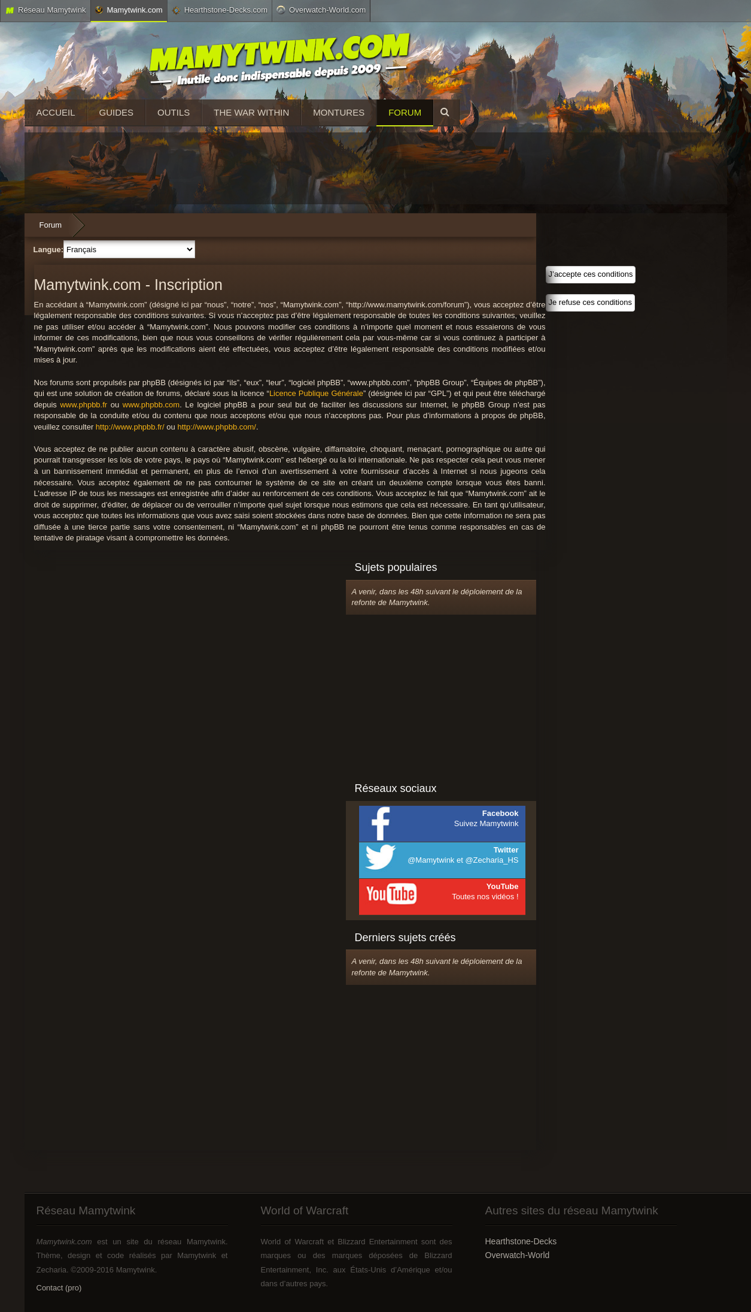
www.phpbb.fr (83, 404)
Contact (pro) (59, 1287)
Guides (116, 112)
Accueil (56, 112)
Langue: (49, 249)
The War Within (251, 112)
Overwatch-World (517, 1255)
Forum (404, 112)
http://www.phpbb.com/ (216, 426)
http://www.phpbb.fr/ (130, 426)
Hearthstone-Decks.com (219, 10)
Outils (173, 112)
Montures (338, 112)
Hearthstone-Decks (521, 1241)
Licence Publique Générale (316, 393)
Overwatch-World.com (321, 9)
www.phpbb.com (151, 404)
